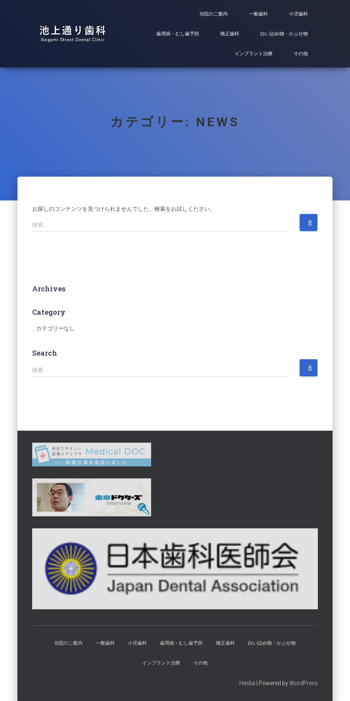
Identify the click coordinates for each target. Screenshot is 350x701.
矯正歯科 (229, 34)
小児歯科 (298, 14)
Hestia (247, 683)
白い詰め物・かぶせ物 (284, 34)
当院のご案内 (213, 14)
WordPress (303, 683)
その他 (301, 53)
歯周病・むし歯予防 (177, 34)
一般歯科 (258, 14)
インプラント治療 (254, 53)
